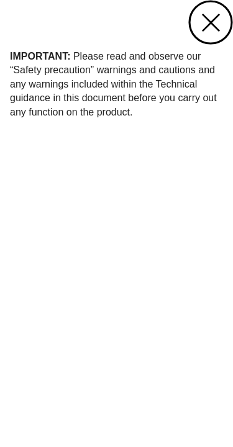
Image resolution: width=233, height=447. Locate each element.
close (210, 22)
